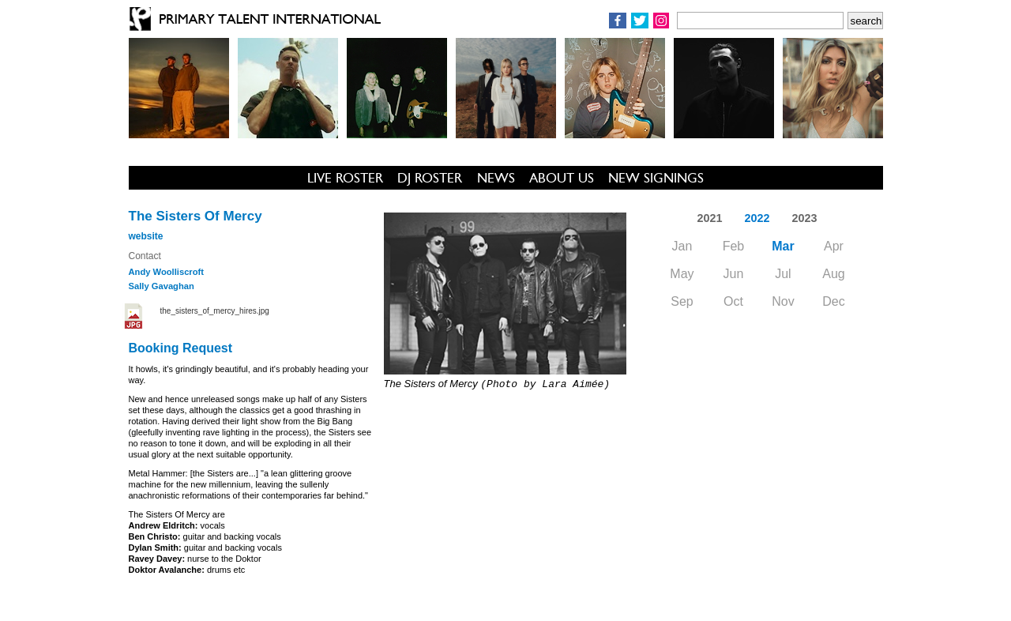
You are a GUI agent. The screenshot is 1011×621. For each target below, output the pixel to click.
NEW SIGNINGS (656, 178)
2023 (804, 218)
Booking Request (181, 348)
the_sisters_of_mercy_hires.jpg (214, 311)
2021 (709, 218)
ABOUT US (561, 178)
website (146, 236)
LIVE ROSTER (345, 178)
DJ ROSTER (429, 178)
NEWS (496, 178)
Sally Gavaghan (161, 286)
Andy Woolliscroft (167, 272)
